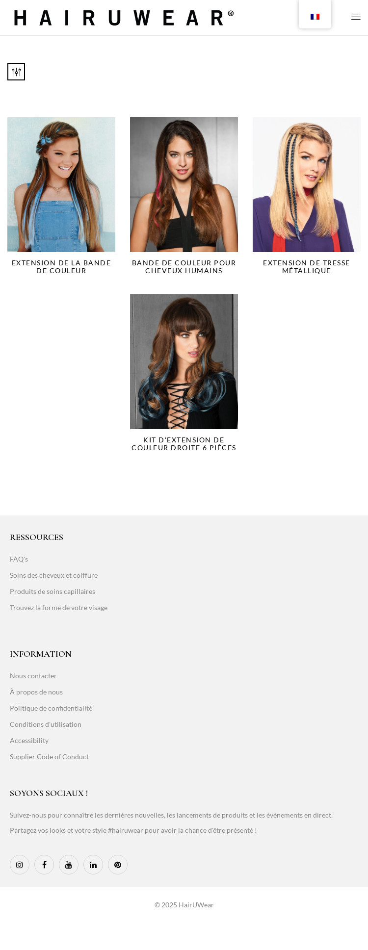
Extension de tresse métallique (306, 266)
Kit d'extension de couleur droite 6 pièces (184, 444)
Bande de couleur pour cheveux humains (184, 266)
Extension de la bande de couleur (61, 266)
